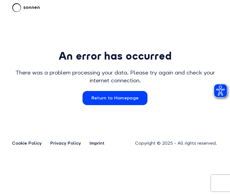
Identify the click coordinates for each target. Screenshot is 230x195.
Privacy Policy (65, 143)
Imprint (97, 143)
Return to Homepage (115, 97)
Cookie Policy (27, 143)
